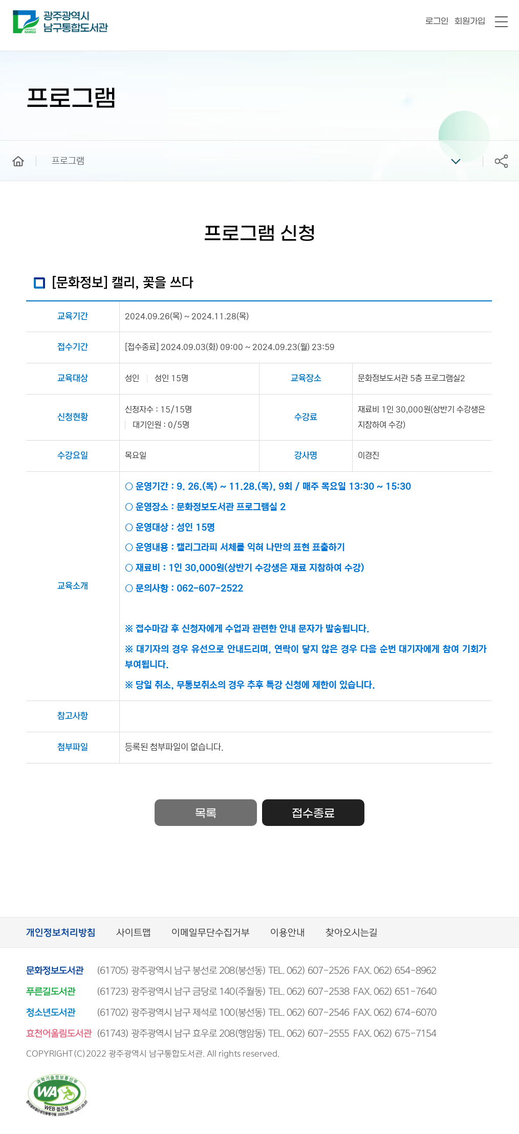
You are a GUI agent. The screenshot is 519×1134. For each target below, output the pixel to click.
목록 (206, 813)
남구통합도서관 (27, 14)
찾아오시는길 (352, 933)
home (10, 145)
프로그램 (68, 161)
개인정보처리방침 (61, 933)
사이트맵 (133, 933)
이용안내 (287, 933)
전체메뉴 (501, 22)
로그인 (436, 21)
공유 (501, 161)
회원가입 (470, 21)
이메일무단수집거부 (210, 933)
